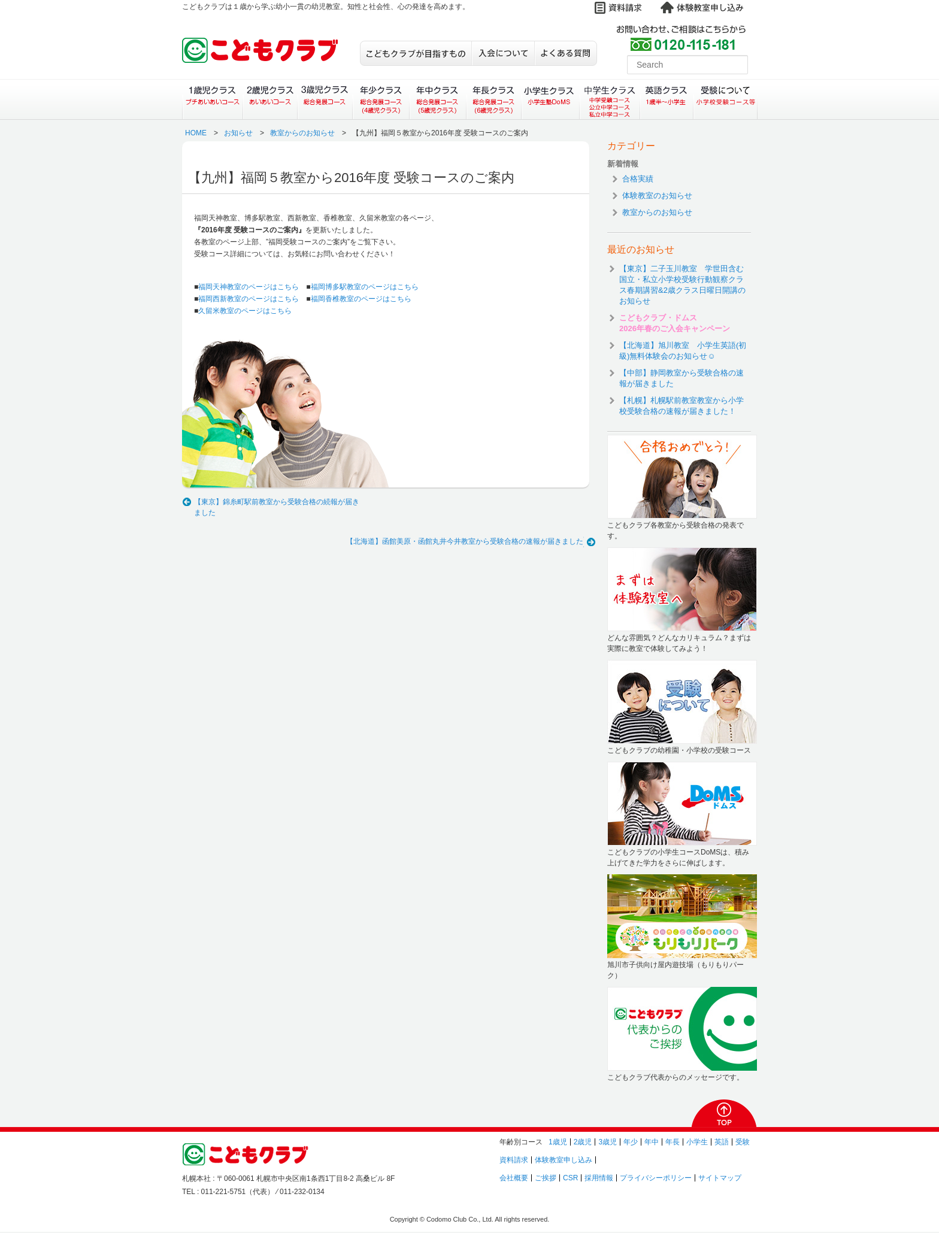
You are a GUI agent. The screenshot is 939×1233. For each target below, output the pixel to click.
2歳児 (583, 1142)
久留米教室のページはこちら (245, 311)
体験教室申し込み (563, 1160)
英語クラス (666, 99)
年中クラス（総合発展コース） (437, 99)
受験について (725, 99)
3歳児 (607, 1142)
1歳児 (558, 1142)
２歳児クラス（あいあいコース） (270, 99)
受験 (742, 1142)
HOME (196, 133)
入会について (502, 53)
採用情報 (598, 1178)
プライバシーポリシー (656, 1178)
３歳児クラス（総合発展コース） (325, 99)
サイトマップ (719, 1178)
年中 (651, 1142)
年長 (672, 1142)
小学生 (697, 1142)
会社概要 (513, 1178)
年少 (630, 1142)
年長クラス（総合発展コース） (494, 99)
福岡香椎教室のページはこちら (361, 299)
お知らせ (238, 133)
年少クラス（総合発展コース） (380, 99)
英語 (721, 1142)
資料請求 (513, 1160)
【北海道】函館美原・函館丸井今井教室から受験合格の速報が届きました (464, 541)
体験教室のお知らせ (657, 195)
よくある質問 (565, 53)
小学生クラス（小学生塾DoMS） (551, 99)
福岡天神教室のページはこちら (248, 287)
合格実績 (637, 178)
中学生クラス (610, 99)
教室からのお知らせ (302, 133)
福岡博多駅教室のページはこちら (365, 287)
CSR (570, 1178)
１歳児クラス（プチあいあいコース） (212, 99)
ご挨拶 (545, 1178)
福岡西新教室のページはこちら (248, 299)
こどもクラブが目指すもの (415, 53)
